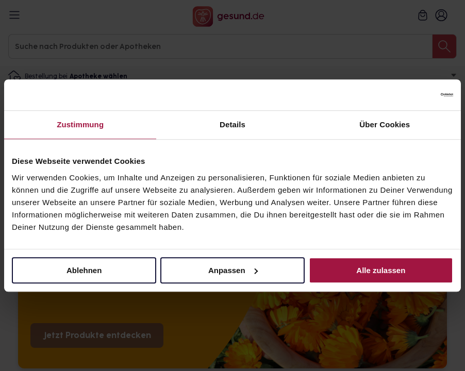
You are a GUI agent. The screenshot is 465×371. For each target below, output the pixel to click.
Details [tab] (232, 124)
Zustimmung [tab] (80, 124)
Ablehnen (84, 270)
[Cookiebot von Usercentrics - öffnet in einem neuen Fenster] (408, 95)
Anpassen (233, 270)
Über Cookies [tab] (384, 124)
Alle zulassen (380, 270)
